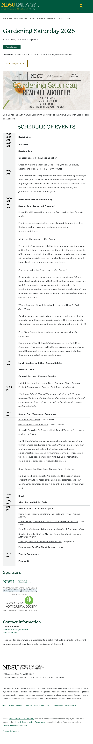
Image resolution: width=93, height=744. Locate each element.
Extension (21, 18)
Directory (28, 705)
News (11, 705)
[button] (81, 6)
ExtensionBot (70, 705)
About (4, 705)
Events (19, 705)
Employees (58, 705)
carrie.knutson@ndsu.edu (16, 629)
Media (48, 705)
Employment (39, 705)
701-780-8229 (10, 632)
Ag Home (8, 18)
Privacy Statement (11, 731)
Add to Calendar (11, 47)
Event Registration (15, 63)
